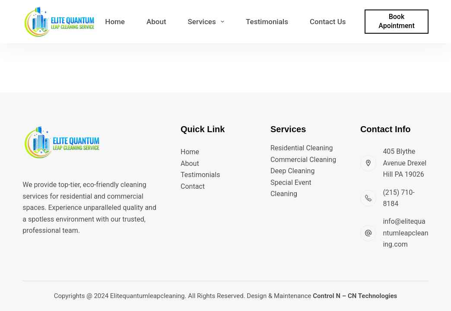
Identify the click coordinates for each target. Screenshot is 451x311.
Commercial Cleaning (303, 160)
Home (115, 21)
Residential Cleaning (301, 148)
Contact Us (328, 21)
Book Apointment (396, 21)
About (156, 21)
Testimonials (267, 21)
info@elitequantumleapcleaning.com (405, 232)
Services (208, 21)
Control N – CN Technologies (355, 296)
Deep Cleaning (292, 171)
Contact (193, 186)
